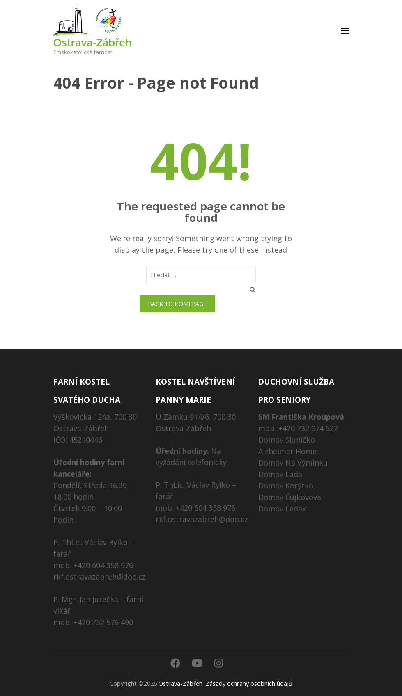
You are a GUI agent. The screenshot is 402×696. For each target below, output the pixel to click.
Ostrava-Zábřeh (92, 42)
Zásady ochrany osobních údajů (249, 683)
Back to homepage (177, 304)
